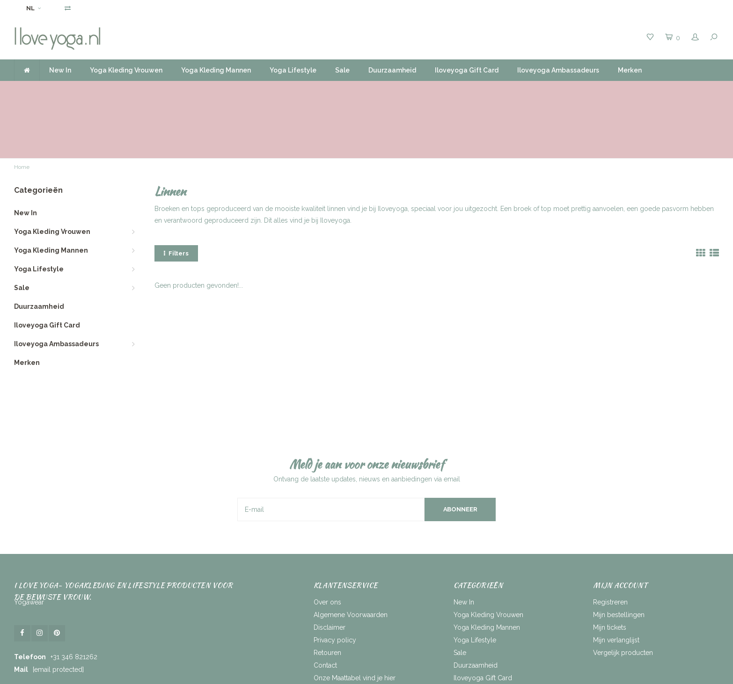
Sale (342, 70)
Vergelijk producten (623, 593)
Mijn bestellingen (619, 556)
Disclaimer (329, 568)
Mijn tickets (609, 568)
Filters (176, 194)
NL (33, 8)
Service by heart (688, 90)
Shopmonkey (389, 673)
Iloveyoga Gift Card (466, 70)
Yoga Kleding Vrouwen (126, 70)
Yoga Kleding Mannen (216, 70)
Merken (630, 70)
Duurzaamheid (392, 70)
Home (21, 108)
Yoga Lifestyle (293, 70)
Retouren (327, 593)
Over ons (327, 543)
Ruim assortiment (530, 90)
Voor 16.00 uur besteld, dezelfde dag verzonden (95, 90)
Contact (325, 606)
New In (60, 70)
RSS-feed (328, 631)
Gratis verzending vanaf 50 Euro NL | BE (337, 90)
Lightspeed (320, 673)
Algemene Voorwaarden (351, 556)
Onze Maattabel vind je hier (355, 619)
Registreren (610, 543)
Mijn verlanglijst (616, 581)
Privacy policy (335, 581)
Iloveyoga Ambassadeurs (558, 70)
